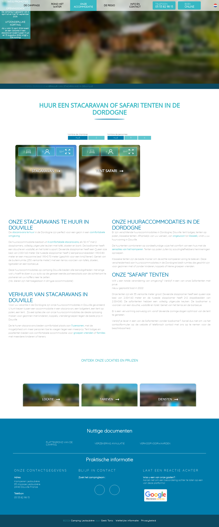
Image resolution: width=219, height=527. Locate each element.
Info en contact (135, 5)
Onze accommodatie (83, 5)
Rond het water (57, 5)
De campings (32, 5)
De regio (109, 5)
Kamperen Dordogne (33, 86)
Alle (78, 138)
